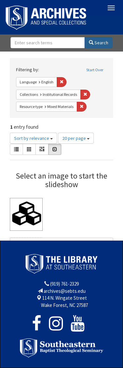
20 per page (76, 138)
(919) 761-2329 (64, 284)
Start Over (94, 69)
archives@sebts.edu (65, 291)
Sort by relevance (33, 138)
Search (98, 43)
